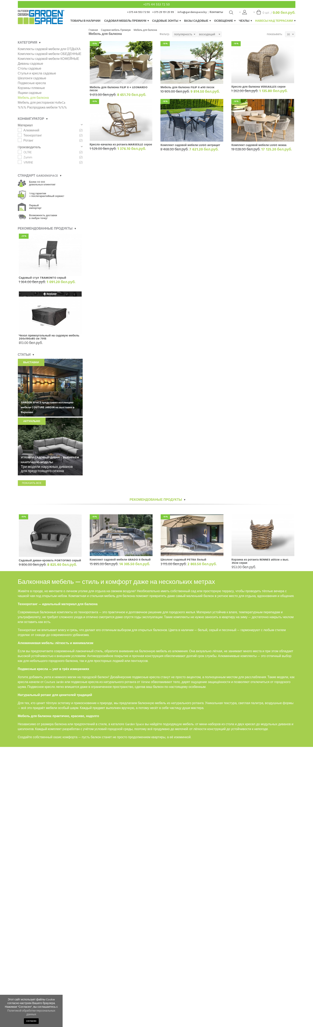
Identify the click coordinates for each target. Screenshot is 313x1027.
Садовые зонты (166, 20)
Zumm (28, 157)
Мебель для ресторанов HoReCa (41, 102)
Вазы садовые (197, 20)
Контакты (216, 12)
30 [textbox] (288, 34)
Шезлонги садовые (32, 78)
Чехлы (245, 20)
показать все (32, 483)
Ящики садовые (30, 93)
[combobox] (184, 34)
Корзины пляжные (31, 88)
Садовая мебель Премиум (126, 20)
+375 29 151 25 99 (163, 12)
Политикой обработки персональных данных (31, 1012)
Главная (93, 30)
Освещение (224, 20)
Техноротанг (33, 135)
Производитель (50, 147)
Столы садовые (29, 68)
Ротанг (28, 140)
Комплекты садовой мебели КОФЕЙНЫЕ (48, 58)
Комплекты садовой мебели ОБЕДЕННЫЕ (49, 54)
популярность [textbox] (183, 34)
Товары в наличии (85, 20)
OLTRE (28, 152)
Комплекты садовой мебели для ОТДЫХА (49, 49)
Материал (50, 125)
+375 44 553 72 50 (156, 4)
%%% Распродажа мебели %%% (42, 107)
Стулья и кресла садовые (37, 73)
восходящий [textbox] (207, 34)
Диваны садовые (30, 63)
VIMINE (28, 162)
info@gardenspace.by (192, 12)
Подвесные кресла (32, 83)
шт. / (274, 13)
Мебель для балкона (145, 30)
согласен (31, 1021)
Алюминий (31, 130)
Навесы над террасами (275, 20)
